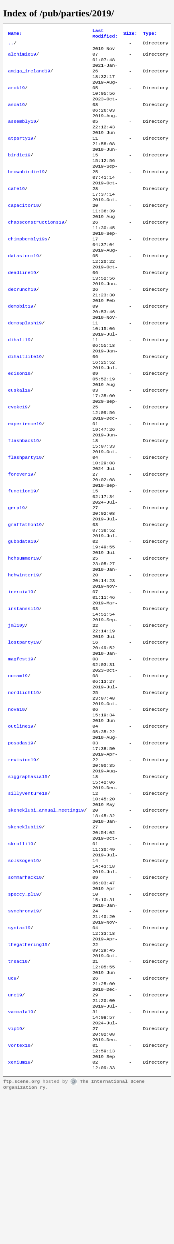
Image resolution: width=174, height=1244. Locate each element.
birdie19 (19, 173)
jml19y (16, 711)
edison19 (19, 423)
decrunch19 (22, 327)
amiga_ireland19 (29, 77)
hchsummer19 (23, 634)
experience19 (25, 480)
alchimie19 (22, 58)
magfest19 (20, 749)
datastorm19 (23, 288)
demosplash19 (25, 365)
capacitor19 (23, 231)
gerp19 (16, 576)
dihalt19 (19, 384)
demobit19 (20, 346)
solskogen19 (23, 979)
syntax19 (19, 1056)
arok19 (16, 96)
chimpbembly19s (27, 269)
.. (11, 45)
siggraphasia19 (27, 883)
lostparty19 (23, 730)
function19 (22, 557)
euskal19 (19, 442)
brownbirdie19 (26, 192)
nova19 (16, 807)
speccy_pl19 (23, 1018)
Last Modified (104, 34)
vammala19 (20, 1152)
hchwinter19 (23, 653)
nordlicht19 (23, 787)
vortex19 (19, 1191)
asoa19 (16, 115)
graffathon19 (25, 595)
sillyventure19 (27, 903)
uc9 (12, 1114)
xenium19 (19, 1210)
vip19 (15, 1171)
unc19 (15, 1133)
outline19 (20, 826)
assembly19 (22, 135)
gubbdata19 (22, 615)
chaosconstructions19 (36, 250)
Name (15, 34)
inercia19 (20, 672)
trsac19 (18, 1095)
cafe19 (16, 211)
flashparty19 (25, 519)
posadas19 (20, 845)
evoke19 (18, 461)
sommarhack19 (25, 999)
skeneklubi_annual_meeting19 (46, 922)
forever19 (20, 538)
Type (150, 34)
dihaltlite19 (25, 403)
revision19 (22, 864)
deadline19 (22, 307)
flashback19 (23, 499)
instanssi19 (23, 691)
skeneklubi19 (25, 941)
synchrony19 (23, 1037)
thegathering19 (27, 1075)
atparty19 (20, 154)
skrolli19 (20, 960)
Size (130, 34)
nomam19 (18, 768)
